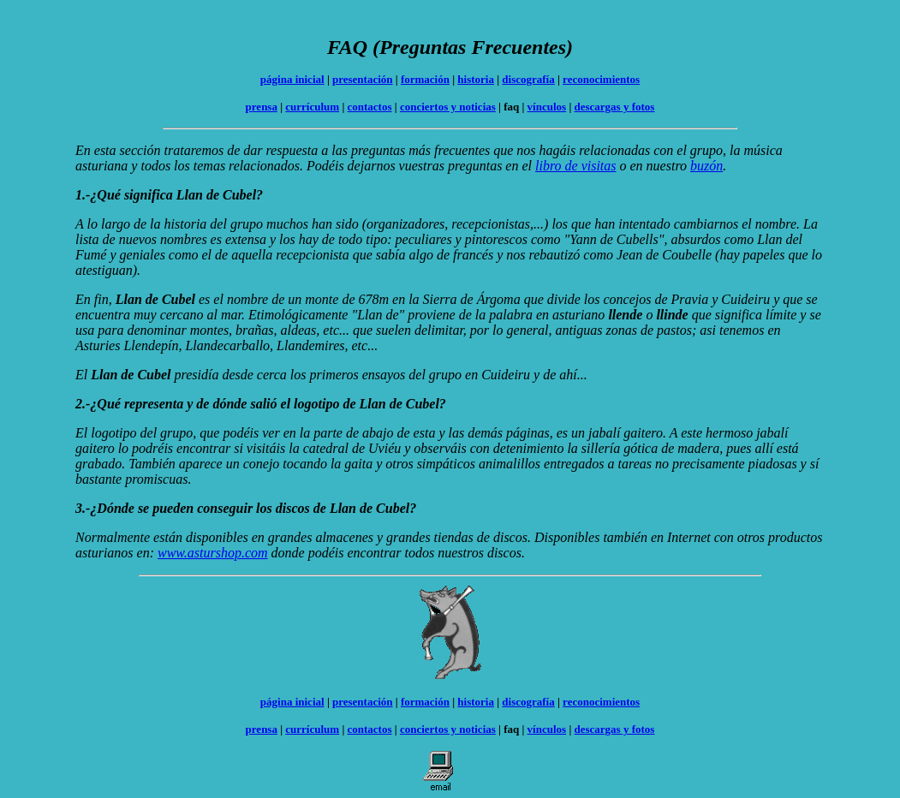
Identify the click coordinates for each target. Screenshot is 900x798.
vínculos (547, 106)
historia (475, 79)
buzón (706, 165)
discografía (528, 79)
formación (425, 79)
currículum (312, 106)
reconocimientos (601, 79)
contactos (370, 106)
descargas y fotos (615, 106)
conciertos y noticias (448, 106)
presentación (362, 79)
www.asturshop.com (213, 552)
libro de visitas (576, 165)
